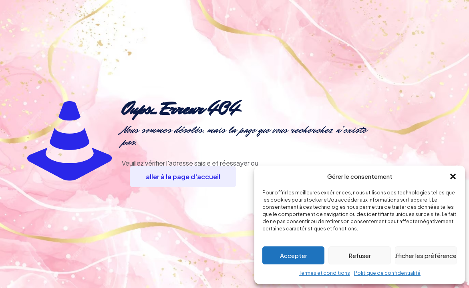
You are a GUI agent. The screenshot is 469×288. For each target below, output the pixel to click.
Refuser (359, 255)
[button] (453, 176)
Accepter (293, 255)
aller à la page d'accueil (183, 176)
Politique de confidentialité (387, 273)
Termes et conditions (324, 273)
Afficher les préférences (426, 255)
